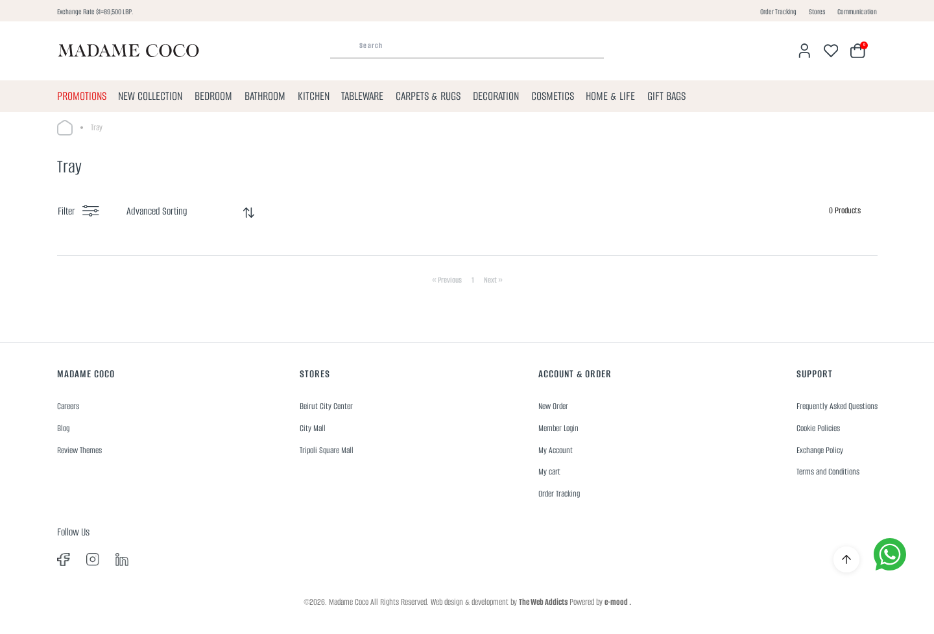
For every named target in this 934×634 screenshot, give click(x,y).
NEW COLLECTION (150, 96)
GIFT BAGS (666, 96)
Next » (493, 279)
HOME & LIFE (610, 96)
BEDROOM (213, 96)
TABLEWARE (362, 96)
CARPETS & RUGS (428, 96)
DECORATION (496, 96)
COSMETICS (552, 96)
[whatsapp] (890, 554)
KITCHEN (313, 96)
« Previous (447, 279)
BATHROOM (265, 96)
